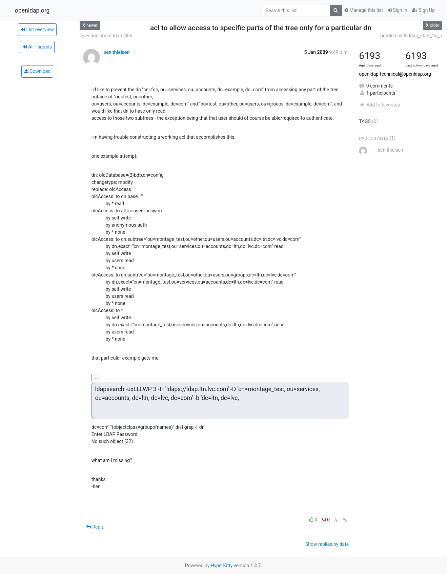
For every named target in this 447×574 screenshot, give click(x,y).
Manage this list (363, 10)
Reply (95, 527)
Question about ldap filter (106, 35)
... (96, 377)
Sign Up (423, 10)
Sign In (397, 10)
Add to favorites (379, 105)
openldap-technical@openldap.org (395, 74)
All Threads (37, 47)
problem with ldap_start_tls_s (411, 35)
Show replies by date (327, 544)
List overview (37, 29)
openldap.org (32, 10)
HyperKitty (222, 565)
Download (37, 71)
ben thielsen (116, 52)
